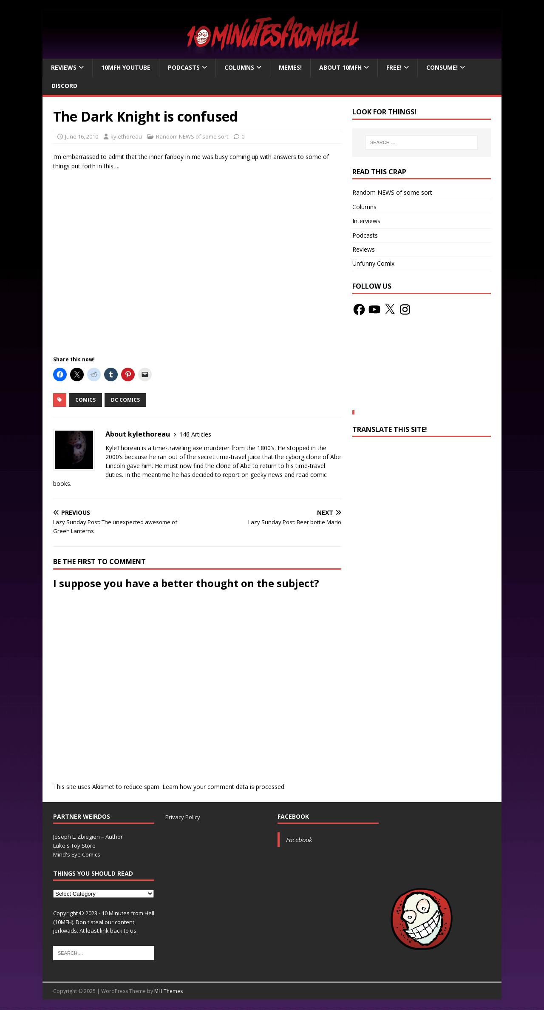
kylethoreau (126, 136)
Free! (394, 67)
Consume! (442, 67)
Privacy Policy (182, 817)
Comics (85, 399)
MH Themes (168, 991)
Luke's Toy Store (74, 845)
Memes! (290, 67)
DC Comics (125, 399)
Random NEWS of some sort (192, 136)
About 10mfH (340, 67)
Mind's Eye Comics (76, 854)
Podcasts (184, 67)
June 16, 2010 (81, 136)
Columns (239, 67)
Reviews (63, 67)
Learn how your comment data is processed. (224, 787)
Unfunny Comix (373, 263)
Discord (64, 86)
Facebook (293, 816)
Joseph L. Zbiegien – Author (88, 836)
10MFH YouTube (125, 67)
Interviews (366, 221)
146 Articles (195, 434)
